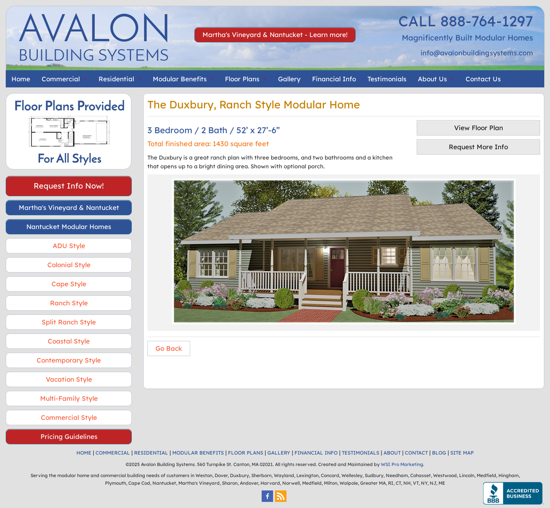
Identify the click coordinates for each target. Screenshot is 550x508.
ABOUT (392, 453)
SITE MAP (462, 453)
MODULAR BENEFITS (198, 453)
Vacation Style (69, 379)
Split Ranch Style (69, 322)
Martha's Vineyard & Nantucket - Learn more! (275, 35)
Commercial (61, 79)
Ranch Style (69, 303)
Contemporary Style (69, 360)
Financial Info (334, 79)
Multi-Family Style (69, 398)
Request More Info (478, 147)
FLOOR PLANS (245, 453)
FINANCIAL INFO (316, 453)
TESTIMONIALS (360, 453)
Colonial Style (69, 265)
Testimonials (386, 79)
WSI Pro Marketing (402, 464)
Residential (116, 79)
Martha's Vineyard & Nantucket (69, 207)
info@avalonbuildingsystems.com (477, 52)
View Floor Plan (478, 128)
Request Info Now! (69, 185)
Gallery (289, 79)
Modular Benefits (180, 79)
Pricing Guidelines (68, 436)
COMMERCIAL (112, 453)
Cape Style (69, 284)
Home (20, 79)
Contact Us (483, 79)
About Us (432, 79)
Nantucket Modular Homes (68, 227)
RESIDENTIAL (151, 453)
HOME (83, 453)
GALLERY (278, 453)
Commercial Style (69, 417)
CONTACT (416, 453)
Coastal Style (69, 341)
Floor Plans (242, 79)
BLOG (439, 453)
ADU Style (69, 246)
